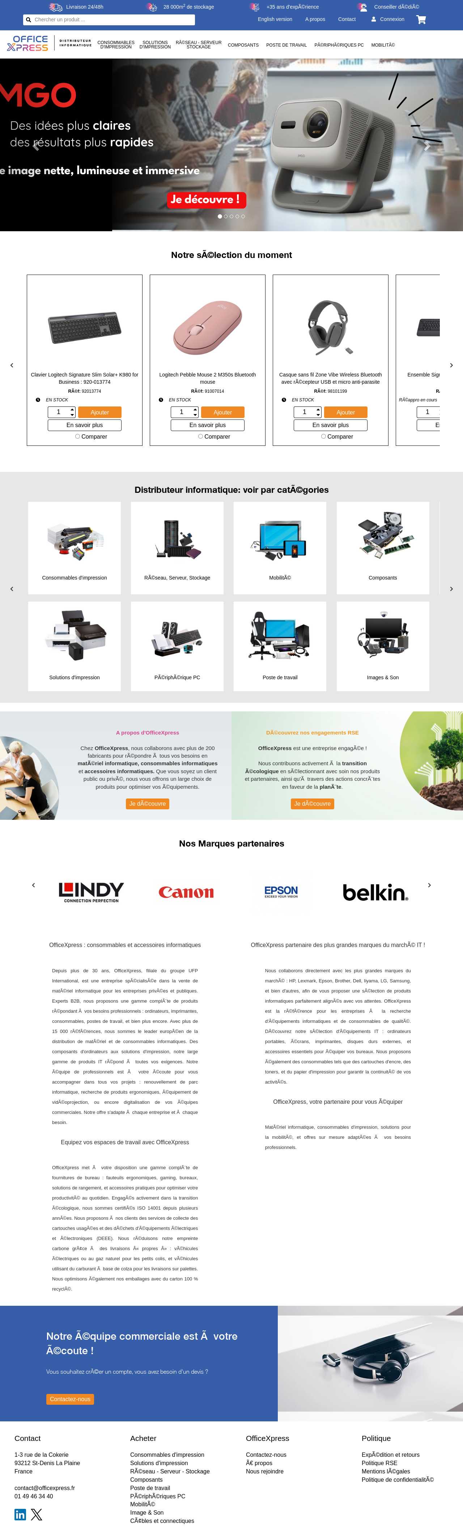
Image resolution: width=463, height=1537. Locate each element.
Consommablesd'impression (116, 44)
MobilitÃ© (383, 45)
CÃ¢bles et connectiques (162, 1521)
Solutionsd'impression (155, 44)
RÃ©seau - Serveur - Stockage (170, 1471)
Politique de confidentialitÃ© (398, 1480)
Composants (243, 45)
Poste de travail (286, 45)
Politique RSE (380, 1463)
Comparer (91, 437)
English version (275, 19)
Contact (347, 19)
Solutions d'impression (159, 1463)
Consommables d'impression (167, 1455)
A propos (315, 19)
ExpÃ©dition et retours (391, 1455)
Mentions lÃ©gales (386, 1471)
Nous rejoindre (265, 1471)
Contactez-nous (266, 1455)
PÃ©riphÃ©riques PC (339, 45)
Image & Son (147, 1513)
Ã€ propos (259, 1463)
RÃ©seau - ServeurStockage (199, 44)
